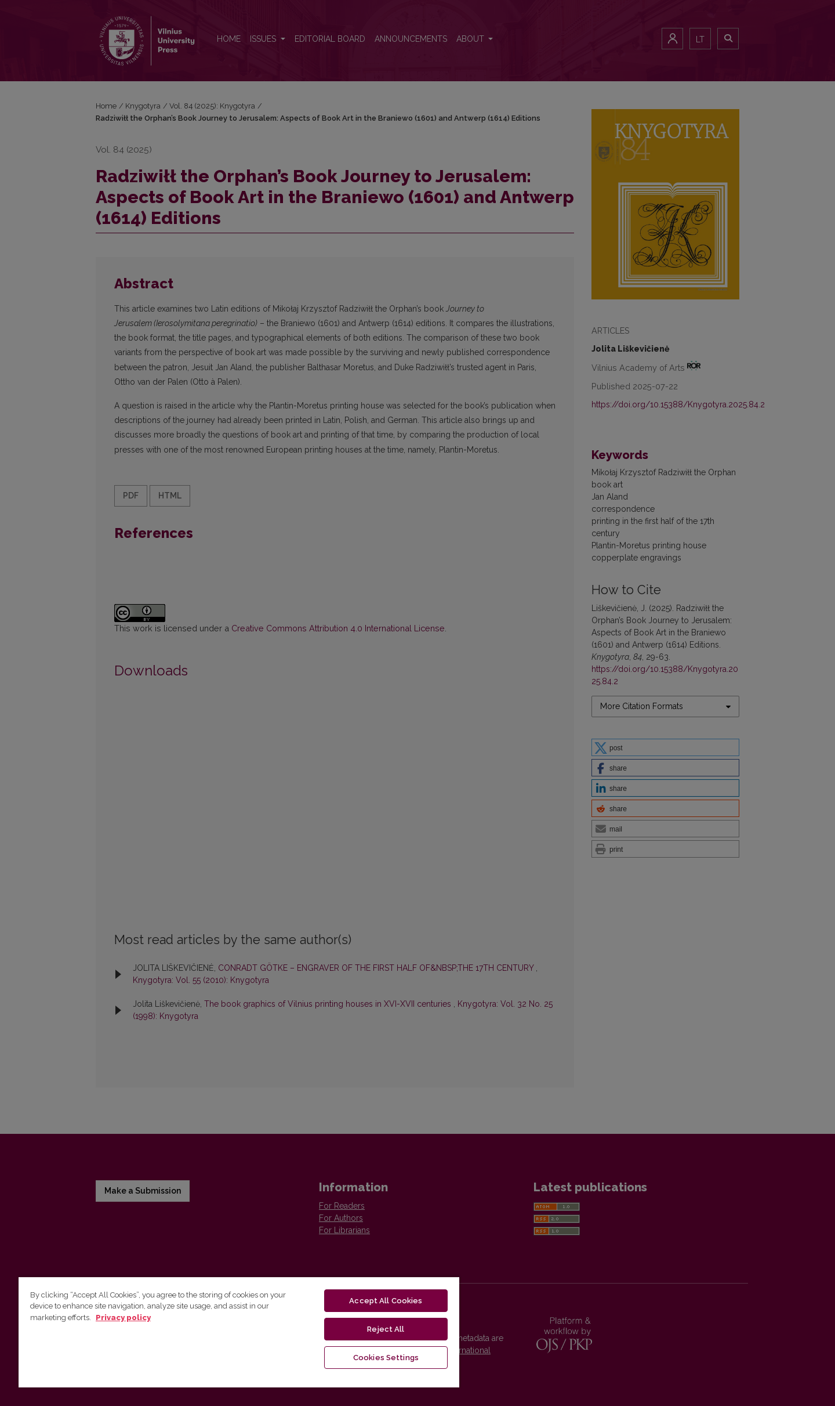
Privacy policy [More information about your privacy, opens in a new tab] (123, 1317)
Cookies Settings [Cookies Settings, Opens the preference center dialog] (386, 1357)
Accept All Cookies (385, 1300)
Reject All (385, 1329)
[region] (239, 1331)
